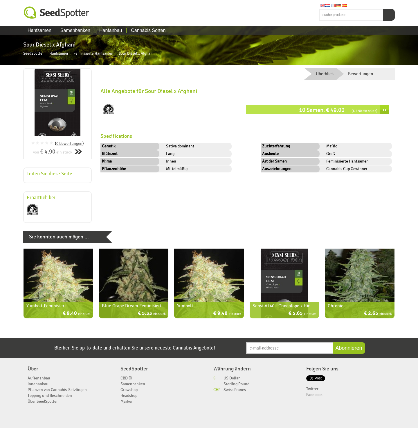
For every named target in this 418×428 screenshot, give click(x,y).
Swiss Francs (235, 389)
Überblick (325, 73)
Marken (127, 401)
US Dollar (232, 378)
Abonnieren (349, 348)
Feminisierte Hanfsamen (93, 53)
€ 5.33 (151, 314)
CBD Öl (126, 378)
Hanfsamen (39, 30)
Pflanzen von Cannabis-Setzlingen (57, 389)
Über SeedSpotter (43, 401)
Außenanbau (39, 378)
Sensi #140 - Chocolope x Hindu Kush (290, 305)
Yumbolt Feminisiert (46, 305)
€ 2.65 (378, 314)
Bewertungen (360, 73)
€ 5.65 (302, 314)
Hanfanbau (110, 30)
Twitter (312, 388)
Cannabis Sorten (148, 30)
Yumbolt (185, 305)
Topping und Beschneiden (50, 395)
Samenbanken (75, 30)
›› (385, 109)
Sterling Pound (236, 383)
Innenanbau (38, 383)
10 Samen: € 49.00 (338, 110)
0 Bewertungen (69, 143)
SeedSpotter (56, 12)
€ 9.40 (76, 314)
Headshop (128, 395)
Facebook (314, 394)
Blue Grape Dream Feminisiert (132, 305)
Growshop (129, 389)
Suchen (389, 15)
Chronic (335, 305)
